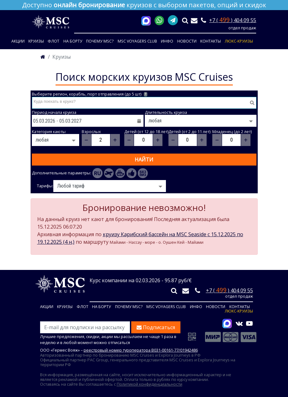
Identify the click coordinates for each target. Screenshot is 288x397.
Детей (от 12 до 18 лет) (146, 131)
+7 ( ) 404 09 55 (232, 20)
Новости (187, 41)
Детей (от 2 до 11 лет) (189, 131)
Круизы (36, 41)
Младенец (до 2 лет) (232, 131)
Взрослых (91, 131)
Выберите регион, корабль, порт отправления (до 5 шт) (90, 94)
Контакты (210, 41)
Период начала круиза (54, 112)
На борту (72, 41)
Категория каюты (49, 131)
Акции (18, 41)
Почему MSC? (100, 41)
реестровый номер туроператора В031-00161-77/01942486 (141, 350)
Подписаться (156, 327)
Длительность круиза (166, 112)
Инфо (167, 41)
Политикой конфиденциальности (149, 384)
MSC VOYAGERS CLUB (137, 41)
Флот (53, 41)
